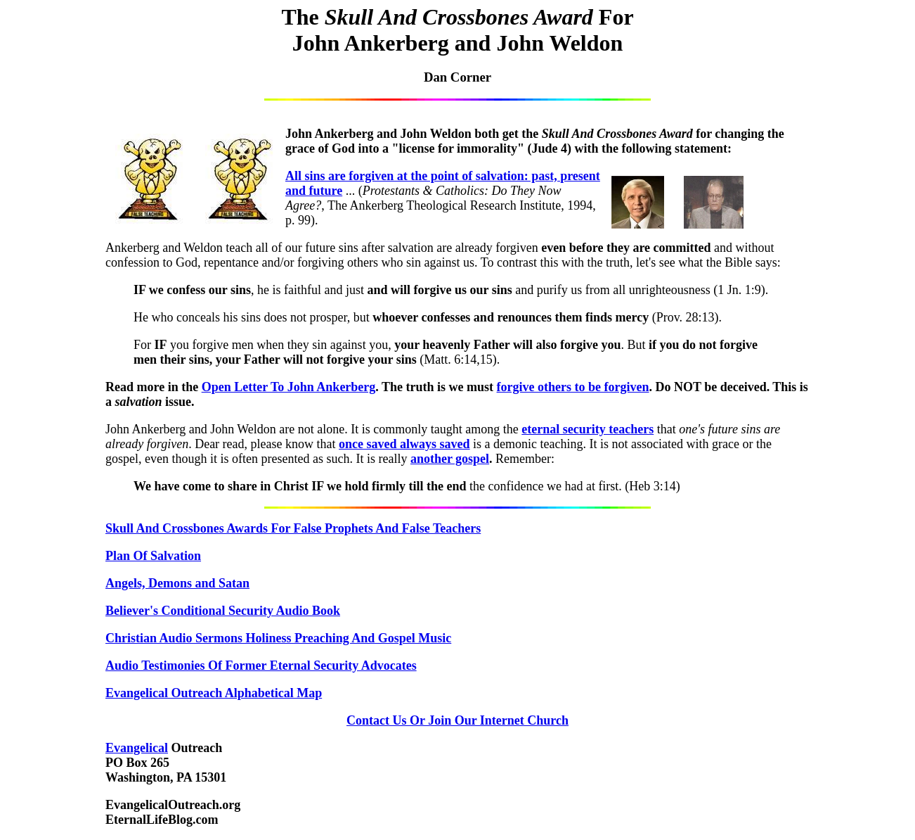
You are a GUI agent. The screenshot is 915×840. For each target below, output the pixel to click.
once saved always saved (404, 444)
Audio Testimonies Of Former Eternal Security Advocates (261, 665)
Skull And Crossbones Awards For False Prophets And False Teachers (293, 528)
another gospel (449, 459)
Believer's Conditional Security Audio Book (222, 611)
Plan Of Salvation (153, 556)
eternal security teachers (587, 429)
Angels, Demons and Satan (177, 583)
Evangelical (136, 748)
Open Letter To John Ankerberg (289, 387)
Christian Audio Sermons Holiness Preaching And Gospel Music (278, 638)
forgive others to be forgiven (573, 387)
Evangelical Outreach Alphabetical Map (213, 693)
